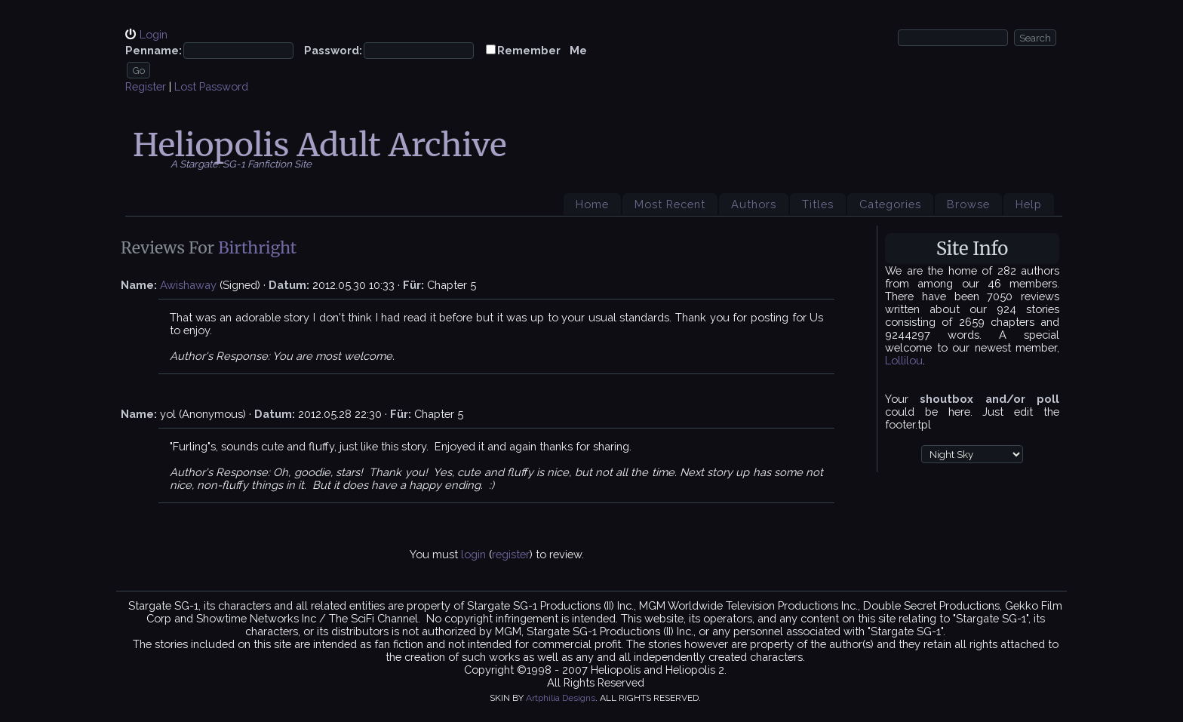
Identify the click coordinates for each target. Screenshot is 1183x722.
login (473, 554)
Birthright (257, 248)
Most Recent (670, 204)
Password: (333, 50)
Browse (968, 204)
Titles (818, 204)
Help (1029, 204)
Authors (753, 204)
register (511, 554)
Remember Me (542, 50)
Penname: (153, 50)
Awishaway (188, 284)
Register (145, 86)
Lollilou (904, 360)
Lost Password (211, 86)
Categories (890, 204)
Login (153, 34)
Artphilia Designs (560, 698)
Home (592, 204)
